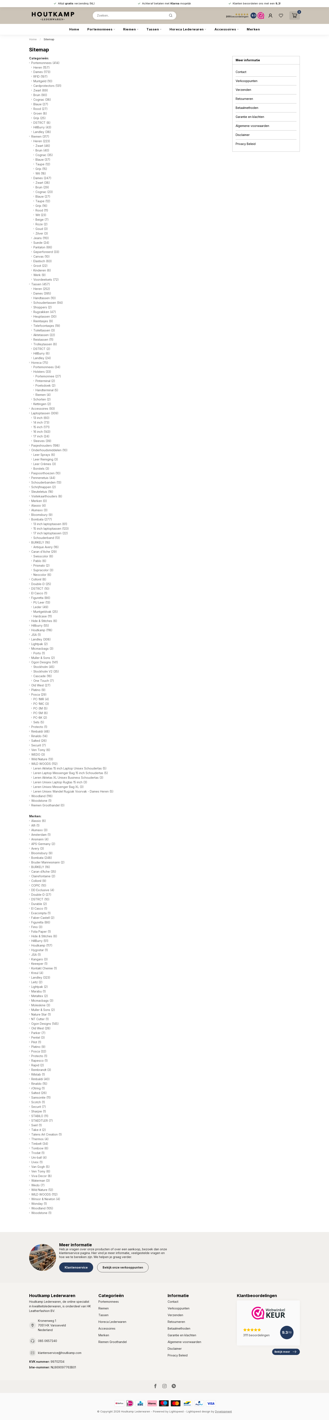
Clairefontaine (43, 876)
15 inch (41, 427)
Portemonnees (99, 29)
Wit (40, 173)
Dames (42, 72)
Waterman (40, 1180)
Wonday (39, 1203)
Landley (42, 132)
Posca (39, 694)
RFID (40, 76)
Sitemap (49, 39)
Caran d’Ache (43, 871)
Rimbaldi (40, 731)
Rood (40, 109)
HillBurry (42, 127)
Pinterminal (45, 381)
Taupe (42, 164)
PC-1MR (41, 699)
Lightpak (39, 644)
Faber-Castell (43, 917)
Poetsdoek (45, 385)
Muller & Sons (43, 658)
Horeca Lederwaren (187, 29)
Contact (241, 72)
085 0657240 (47, 1341)
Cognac (42, 99)
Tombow (39, 1148)
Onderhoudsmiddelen (49, 450)
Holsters (42, 371)
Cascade (42, 676)
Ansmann (40, 839)
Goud (41, 229)
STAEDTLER (42, 1120)
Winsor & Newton (45, 1199)
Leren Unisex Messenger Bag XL (58, 787)
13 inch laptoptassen (50, 524)
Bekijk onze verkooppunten (123, 1267)
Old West (41, 685)
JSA (36, 634)
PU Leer (41, 602)
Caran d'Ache (44, 551)
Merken (253, 29)
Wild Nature (42, 759)
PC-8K (40, 717)
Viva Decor (41, 1176)
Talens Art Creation (46, 1134)
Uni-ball (39, 1157)
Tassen (152, 29)
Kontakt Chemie (44, 968)
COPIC (38, 885)
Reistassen (43, 339)
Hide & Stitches (44, 621)
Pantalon (42, 247)
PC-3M (40, 708)
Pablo (39, 561)
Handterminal (46, 390)
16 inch (42, 431)
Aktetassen (44, 335)
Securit (38, 745)
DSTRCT (42, 122)
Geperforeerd (46, 252)
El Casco (39, 593)
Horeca (39, 362)
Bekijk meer (285, 1352)
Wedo (38, 1185)
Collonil (38, 579)
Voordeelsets (46, 279)
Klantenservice (76, 1267)
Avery (37, 848)
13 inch (41, 418)
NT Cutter (40, 1019)
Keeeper (39, 963)
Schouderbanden (46, 482)
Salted (39, 740)
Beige (42, 219)
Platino (38, 690)
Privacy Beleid (246, 144)
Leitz (37, 982)
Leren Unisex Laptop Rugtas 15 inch (60, 782)
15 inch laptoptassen (51, 528)
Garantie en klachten (250, 117)
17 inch (41, 436)
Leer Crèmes (44, 464)
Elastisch (42, 261)
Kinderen (42, 270)
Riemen (129, 29)
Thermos (40, 1139)
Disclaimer (243, 135)
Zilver (41, 233)
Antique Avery (46, 547)
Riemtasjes (43, 321)
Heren (41, 67)
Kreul (37, 973)
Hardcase (42, 616)
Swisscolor (43, 556)
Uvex (37, 1162)
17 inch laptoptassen (50, 533)
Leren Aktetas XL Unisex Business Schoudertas (68, 777)
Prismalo (41, 565)
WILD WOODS (44, 763)
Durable (39, 904)
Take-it (38, 1130)
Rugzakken (44, 312)
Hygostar (39, 950)
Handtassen (44, 298)
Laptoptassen (45, 413)
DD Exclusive (42, 890)
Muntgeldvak (45, 611)
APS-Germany (43, 844)
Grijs (39, 118)
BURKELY (40, 542)
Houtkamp (41, 630)
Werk (39, 275)
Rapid (37, 1065)
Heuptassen (45, 316)
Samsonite (41, 1097)
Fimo (37, 927)
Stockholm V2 (46, 671)
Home (74, 29)
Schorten (42, 399)
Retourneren (244, 98)
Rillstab (38, 1074)
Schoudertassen (48, 302)
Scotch (38, 1102)
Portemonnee (48, 376)
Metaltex (39, 996)
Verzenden (243, 89)
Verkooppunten (246, 81)
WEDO (38, 754)
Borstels (41, 468)
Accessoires (225, 29)
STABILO (39, 1116)
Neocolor (42, 574)
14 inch (41, 422)
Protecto (39, 727)
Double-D (41, 584)
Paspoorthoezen (46, 473)
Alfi (35, 825)
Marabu (38, 991)
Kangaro (39, 959)
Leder (40, 607)
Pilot (36, 1042)
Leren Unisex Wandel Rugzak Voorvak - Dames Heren (73, 791)
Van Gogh (40, 1166)
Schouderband (46, 538)
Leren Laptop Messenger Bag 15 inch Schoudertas (70, 773)
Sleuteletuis (42, 491)
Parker (38, 1033)
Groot (40, 265)
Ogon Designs (44, 662)
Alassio (38, 505)
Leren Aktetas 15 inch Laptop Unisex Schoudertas (70, 768)
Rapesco (39, 1060)
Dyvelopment (223, 1411)
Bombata (41, 519)
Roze (41, 224)
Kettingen (42, 404)
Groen (40, 113)
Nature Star (41, 1014)
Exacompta (41, 913)
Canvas (41, 256)
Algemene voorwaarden (252, 126)
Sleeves (42, 441)
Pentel (38, 1037)
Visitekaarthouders (46, 496)
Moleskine (40, 1005)
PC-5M (40, 713)
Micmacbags (42, 648)
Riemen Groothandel (48, 805)
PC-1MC (41, 703)
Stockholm (44, 667)
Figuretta (40, 598)
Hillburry (40, 625)
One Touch (43, 680)
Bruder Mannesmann (48, 862)
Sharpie (38, 1111)
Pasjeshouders (45, 445)
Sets (38, 722)
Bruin (40, 95)
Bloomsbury (42, 514)
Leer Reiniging (45, 459)
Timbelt (39, 1143)
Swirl (36, 1125)
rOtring (38, 1088)
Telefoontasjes (46, 325)
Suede (41, 242)
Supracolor (43, 570)
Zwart (40, 90)
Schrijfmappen (43, 487)
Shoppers (42, 307)
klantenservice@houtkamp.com (59, 1353)
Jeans (41, 238)
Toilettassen (44, 330)
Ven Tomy (40, 750)
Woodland (42, 796)
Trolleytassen (45, 344)
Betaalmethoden (247, 108)
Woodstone (41, 800)
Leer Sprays (44, 454)
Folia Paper (41, 931)
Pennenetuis (43, 478)
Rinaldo (39, 736)
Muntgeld (42, 81)
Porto (39, 653)
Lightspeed (176, 1411)
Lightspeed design (198, 1411)
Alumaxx (39, 510)
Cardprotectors (47, 85)
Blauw (40, 104)
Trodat (38, 1153)
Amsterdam (41, 834)
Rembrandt (41, 1070)
